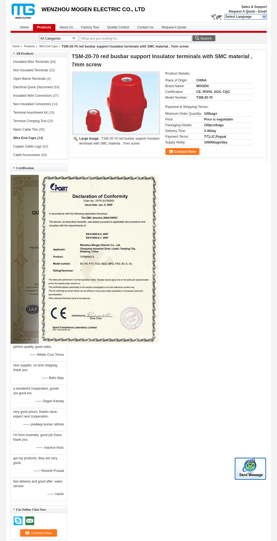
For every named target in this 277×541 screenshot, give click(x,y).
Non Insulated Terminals (31, 70)
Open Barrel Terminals (29, 79)
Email (262, 11)
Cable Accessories (26, 155)
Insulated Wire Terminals (31, 62)
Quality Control (118, 27)
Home (24, 27)
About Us (66, 27)
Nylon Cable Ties (25, 129)
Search (206, 38)
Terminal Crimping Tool (30, 121)
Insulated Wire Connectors (32, 96)
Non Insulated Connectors (32, 104)
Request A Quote (242, 11)
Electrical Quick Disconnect (33, 87)
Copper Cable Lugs (27, 146)
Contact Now (185, 151)
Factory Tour (90, 27)
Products (44, 27)
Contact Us (145, 27)
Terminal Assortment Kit (30, 112)
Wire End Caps (48, 46)
